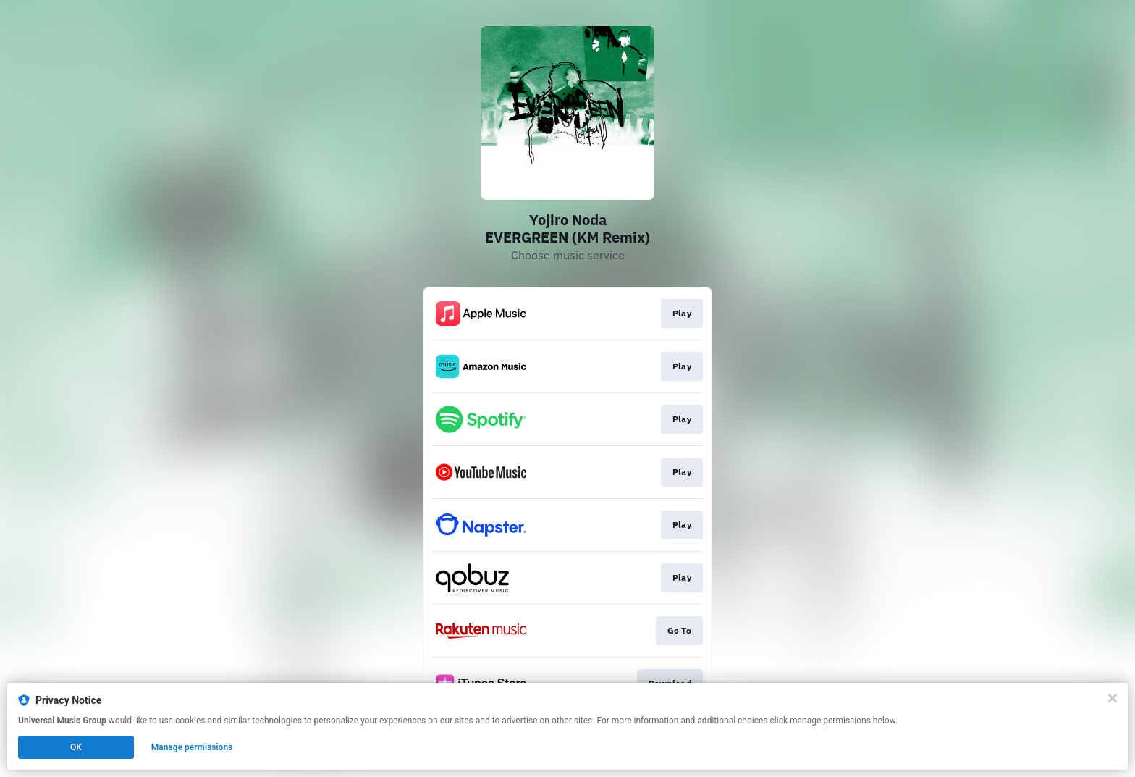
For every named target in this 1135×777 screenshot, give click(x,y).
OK (76, 747)
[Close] (1112, 698)
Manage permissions (192, 747)
